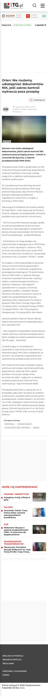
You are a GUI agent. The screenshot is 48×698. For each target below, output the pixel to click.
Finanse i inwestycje (16, 494)
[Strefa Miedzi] (12, 16)
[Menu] (43, 5)
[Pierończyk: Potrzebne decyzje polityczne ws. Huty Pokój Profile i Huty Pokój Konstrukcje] (39, 546)
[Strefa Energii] (32, 16)
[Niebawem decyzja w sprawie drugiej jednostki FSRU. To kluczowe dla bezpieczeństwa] (39, 529)
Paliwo (8, 507)
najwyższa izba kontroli (17, 428)
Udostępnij (37, 100)
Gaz (6, 524)
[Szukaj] (34, 5)
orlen (36, 428)
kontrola (10, 424)
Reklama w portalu (13, 656)
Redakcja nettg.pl (12, 659)
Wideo (6, 675)
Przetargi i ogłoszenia (15, 671)
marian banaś (24, 424)
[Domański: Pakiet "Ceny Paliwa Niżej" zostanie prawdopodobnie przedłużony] (39, 512)
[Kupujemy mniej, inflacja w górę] (39, 497)
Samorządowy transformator (13, 542)
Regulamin (8, 663)
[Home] (13, 6)
